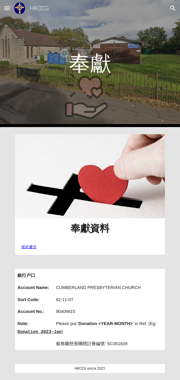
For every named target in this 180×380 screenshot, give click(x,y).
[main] (90, 63)
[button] (7, 8)
